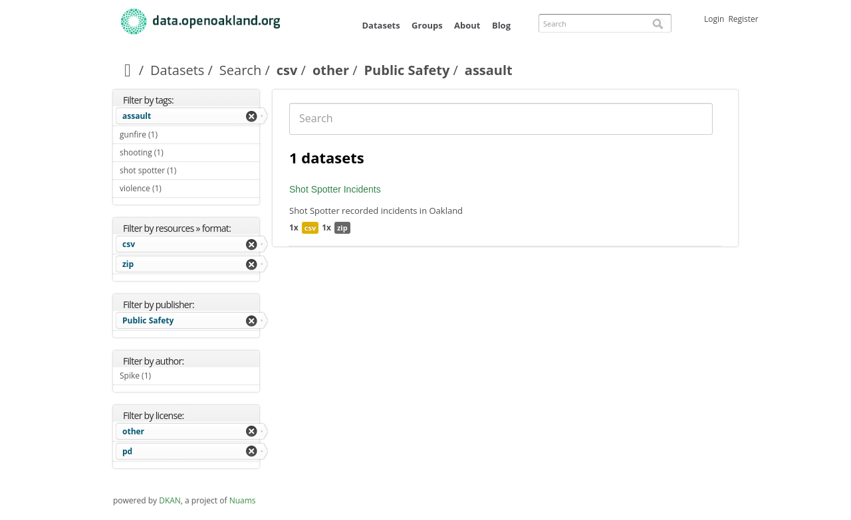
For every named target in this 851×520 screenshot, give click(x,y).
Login (714, 19)
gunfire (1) (173, 134)
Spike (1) (166, 375)
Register (743, 19)
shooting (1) (179, 152)
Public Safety (407, 70)
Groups (427, 25)
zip (128, 264)
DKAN (170, 500)
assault (136, 116)
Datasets (381, 25)
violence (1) (177, 188)
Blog (501, 25)
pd (127, 451)
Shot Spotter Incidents (335, 189)
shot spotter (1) (189, 172)
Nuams (242, 500)
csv (287, 70)
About (467, 25)
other (330, 70)
